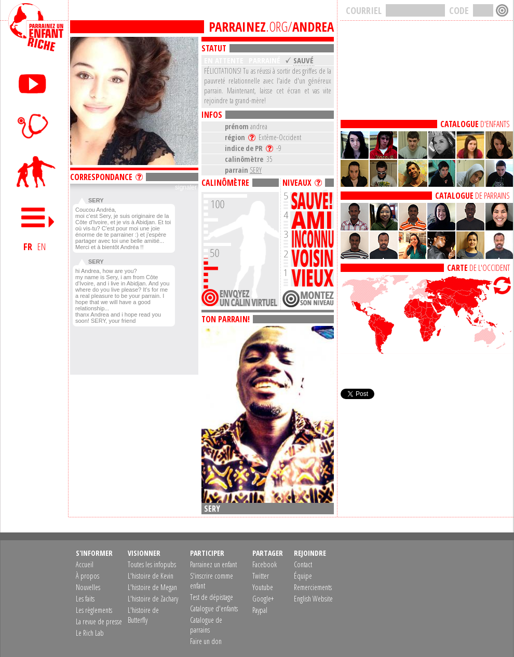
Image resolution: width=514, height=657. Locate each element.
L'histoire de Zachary (153, 599)
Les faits (85, 599)
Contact (303, 564)
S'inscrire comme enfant (211, 581)
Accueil (84, 564)
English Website (313, 599)
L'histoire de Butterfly (143, 615)
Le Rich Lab (90, 633)
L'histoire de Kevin (150, 576)
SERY (256, 170)
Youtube (262, 587)
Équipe (303, 576)
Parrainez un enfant (213, 564)
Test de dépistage (211, 597)
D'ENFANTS (475, 124)
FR (27, 246)
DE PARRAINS (472, 195)
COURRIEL (364, 10)
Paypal (259, 610)
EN (41, 246)
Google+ (263, 599)
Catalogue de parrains (206, 625)
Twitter (260, 576)
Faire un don (206, 641)
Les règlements (94, 610)
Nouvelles (88, 587)
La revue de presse (99, 621)
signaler (186, 187)
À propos (87, 576)
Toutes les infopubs (152, 564)
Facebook (264, 564)
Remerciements (313, 587)
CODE (459, 10)
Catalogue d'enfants (214, 608)
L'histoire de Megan (152, 587)
